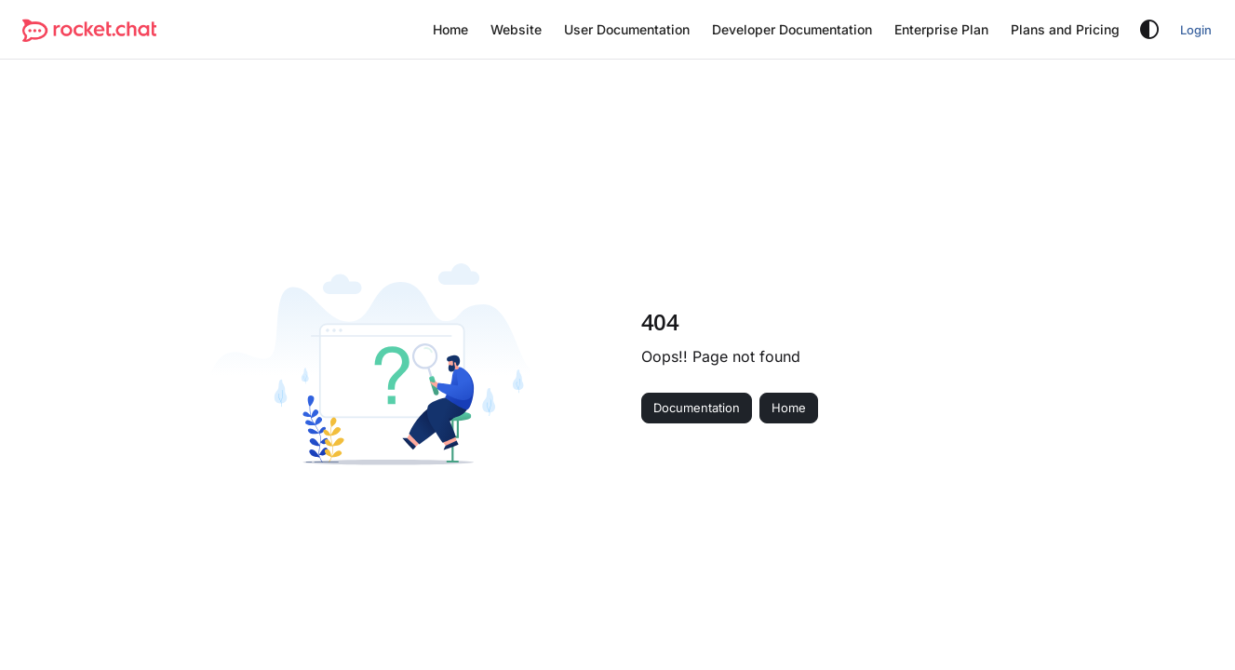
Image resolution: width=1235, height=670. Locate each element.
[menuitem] (450, 30)
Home (789, 407)
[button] (89, 30)
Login (1196, 29)
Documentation (696, 407)
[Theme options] (1149, 30)
